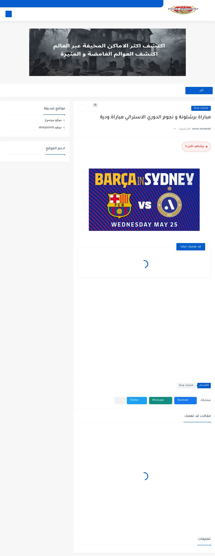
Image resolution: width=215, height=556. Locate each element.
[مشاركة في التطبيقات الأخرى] (119, 400)
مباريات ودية (201, 108)
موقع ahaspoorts (50, 127)
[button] (185, 400)
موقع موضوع (53, 120)
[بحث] (8, 14)
